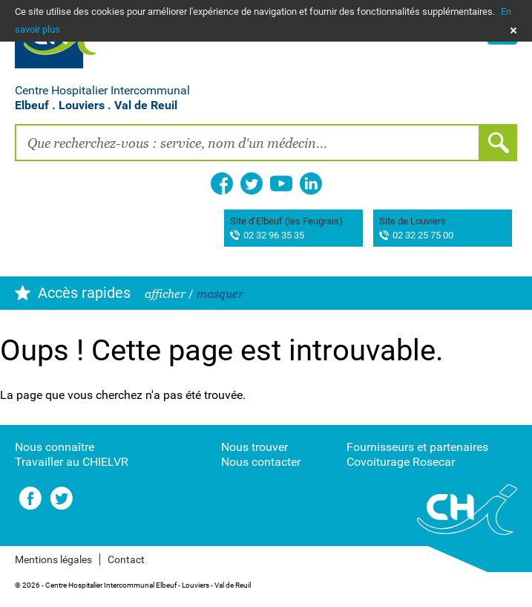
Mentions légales (53, 559)
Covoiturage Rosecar (401, 462)
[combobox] (247, 142)
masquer (220, 294)
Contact (126, 559)
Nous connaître (54, 447)
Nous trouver (254, 447)
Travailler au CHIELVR (71, 462)
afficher (165, 294)
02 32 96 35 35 (273, 236)
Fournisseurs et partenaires (417, 447)
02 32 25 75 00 (423, 236)
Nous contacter (261, 462)
